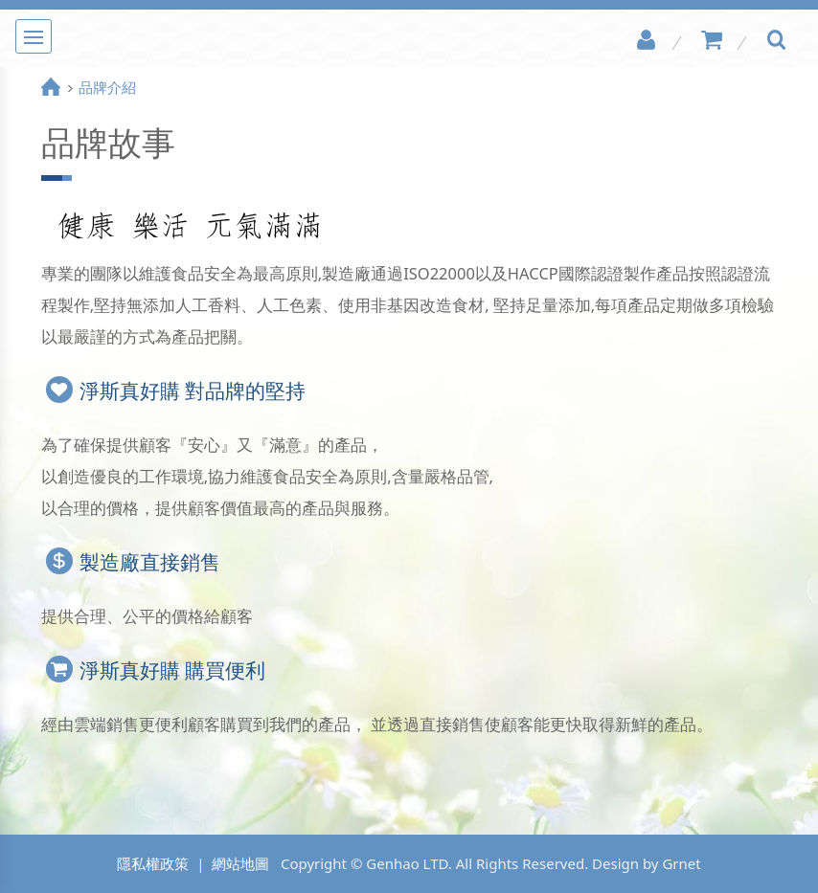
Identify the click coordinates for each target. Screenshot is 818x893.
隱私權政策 (153, 863)
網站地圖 (240, 863)
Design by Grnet (646, 863)
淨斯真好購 (409, 38)
